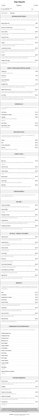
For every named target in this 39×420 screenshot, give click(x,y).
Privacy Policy (22, 415)
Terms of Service (17, 415)
